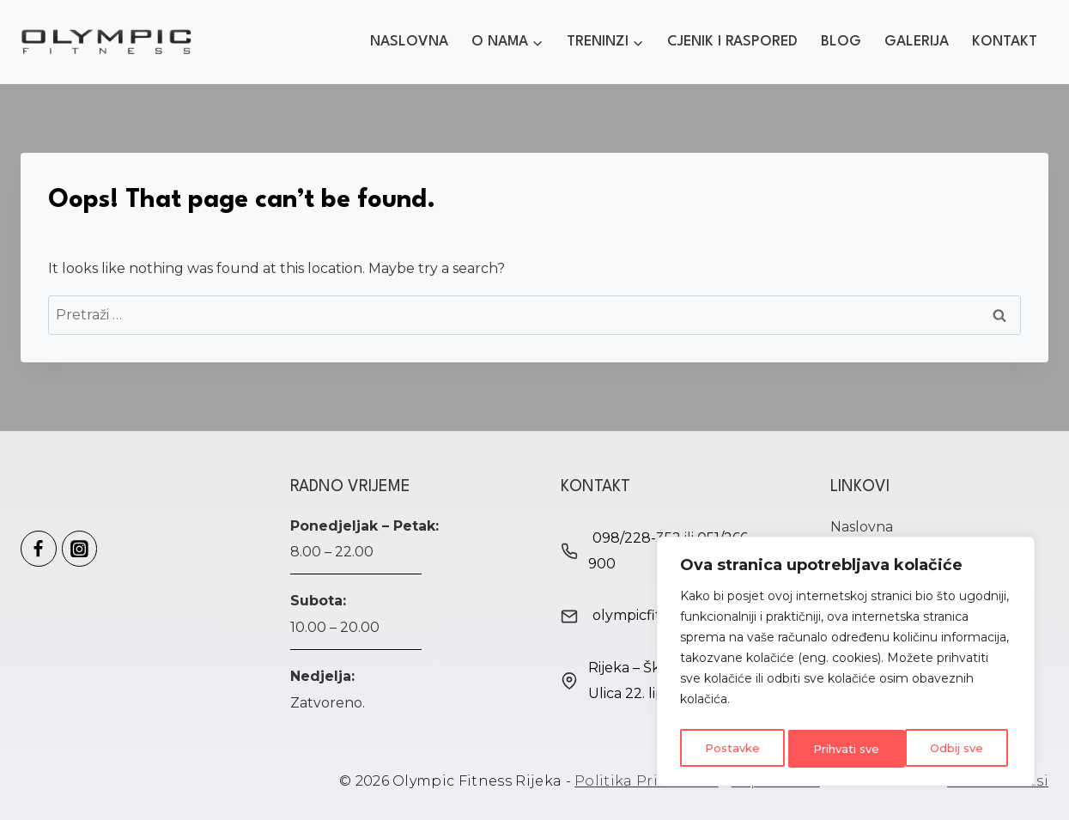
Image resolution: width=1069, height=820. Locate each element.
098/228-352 (636, 538)
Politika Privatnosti (646, 781)
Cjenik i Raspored (732, 41)
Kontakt (1004, 41)
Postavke (731, 748)
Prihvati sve (953, 748)
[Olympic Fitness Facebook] (39, 549)
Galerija (916, 41)
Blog (841, 41)
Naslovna (409, 41)
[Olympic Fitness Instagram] (80, 549)
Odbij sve (838, 748)
